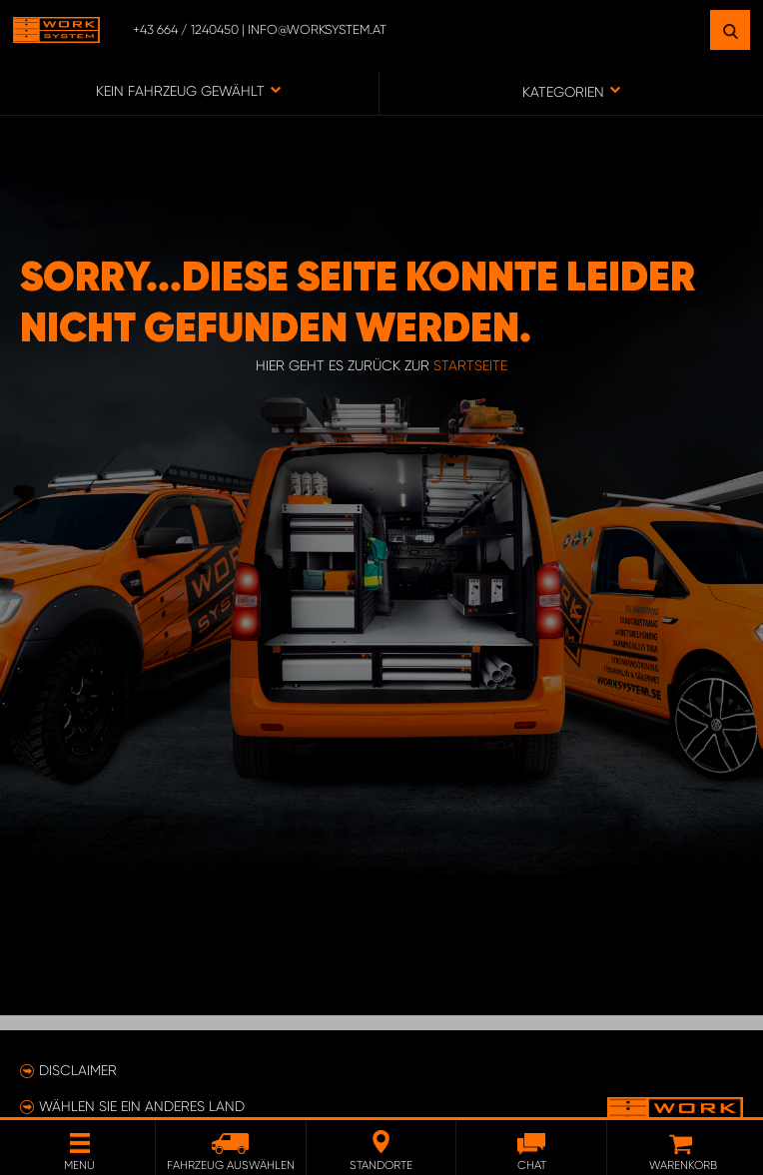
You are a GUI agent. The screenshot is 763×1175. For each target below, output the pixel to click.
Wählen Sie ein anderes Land (142, 1106)
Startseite (470, 365)
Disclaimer (78, 1070)
